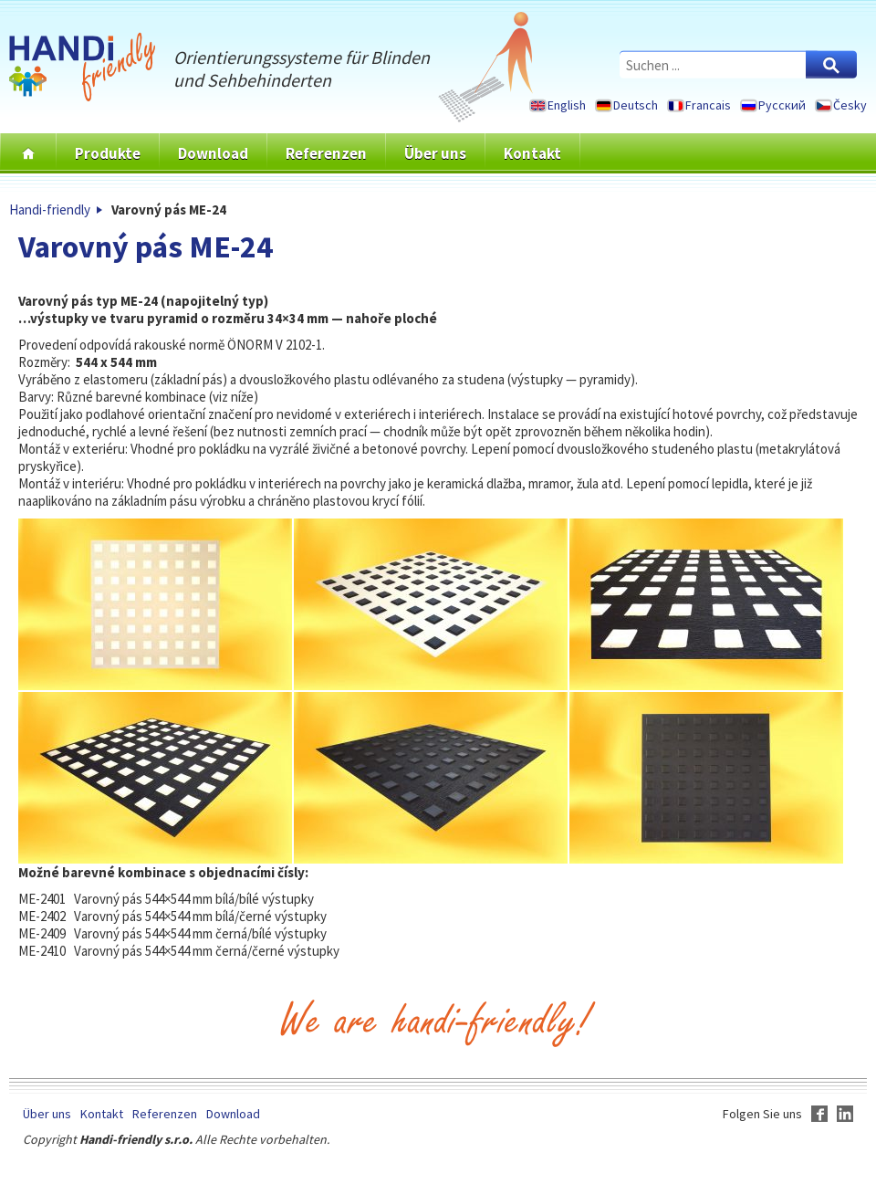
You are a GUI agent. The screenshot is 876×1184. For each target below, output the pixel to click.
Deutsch (635, 105)
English (567, 105)
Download (213, 153)
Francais (708, 105)
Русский (782, 105)
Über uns (435, 153)
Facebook (819, 1113)
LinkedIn (845, 1113)
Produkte (108, 153)
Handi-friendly (49, 209)
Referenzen (326, 153)
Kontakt (532, 153)
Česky (850, 105)
